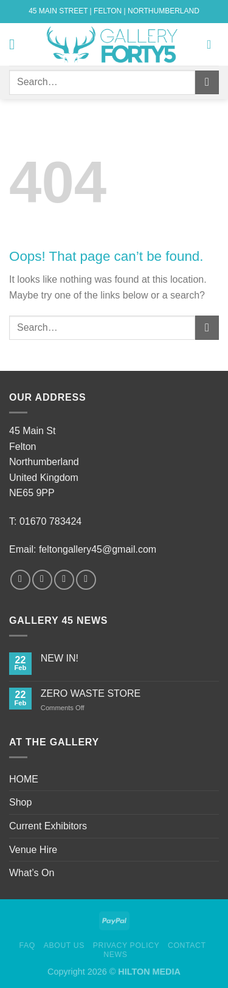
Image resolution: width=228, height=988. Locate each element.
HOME (23, 779)
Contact (187, 945)
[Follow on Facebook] (20, 580)
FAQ (27, 945)
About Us (64, 945)
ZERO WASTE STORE (90, 693)
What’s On (31, 873)
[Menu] (16, 44)
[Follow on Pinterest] (86, 580)
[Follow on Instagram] (42, 580)
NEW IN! (59, 658)
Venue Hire (33, 850)
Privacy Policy (126, 945)
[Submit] (207, 82)
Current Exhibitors (48, 826)
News (115, 954)
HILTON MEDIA (149, 971)
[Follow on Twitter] (64, 580)
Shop (20, 802)
